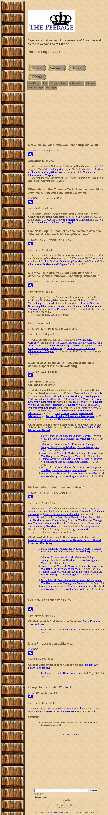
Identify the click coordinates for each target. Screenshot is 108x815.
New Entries (34, 83)
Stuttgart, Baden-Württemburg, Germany (69, 419)
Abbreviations (76, 83)
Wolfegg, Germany (76, 529)
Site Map (90, 83)
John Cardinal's (51, 812)
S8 (43, 722)
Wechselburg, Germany (56, 169)
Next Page (51, 87)
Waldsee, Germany (90, 393)
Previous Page (35, 87)
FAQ (45, 83)
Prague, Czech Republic (40, 511)
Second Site (61, 812)
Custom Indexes (58, 83)
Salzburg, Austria (90, 407)
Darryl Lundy (66, 802)
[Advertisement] (66, 118)
